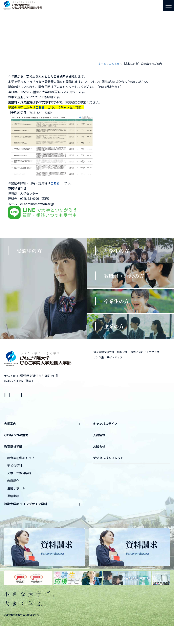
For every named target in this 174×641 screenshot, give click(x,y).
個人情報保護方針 (103, 352)
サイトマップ (114, 357)
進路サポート (16, 488)
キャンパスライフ (105, 423)
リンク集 (98, 357)
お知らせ (99, 446)
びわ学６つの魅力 (16, 435)
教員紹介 (13, 480)
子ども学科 (14, 465)
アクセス (154, 352)
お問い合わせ (138, 352)
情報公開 (122, 352)
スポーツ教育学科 (19, 473)
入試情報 (99, 435)
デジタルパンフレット (108, 458)
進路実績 (13, 496)
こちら (39, 107)
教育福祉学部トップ (20, 458)
